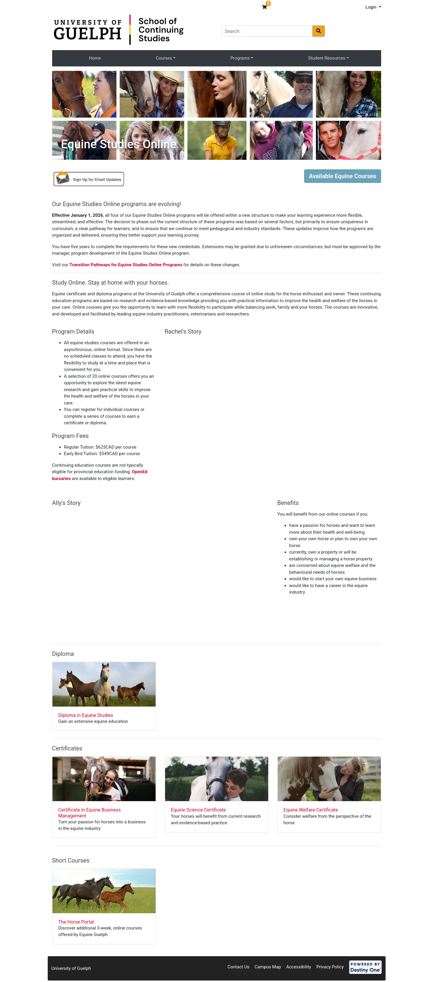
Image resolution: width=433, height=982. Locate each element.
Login (371, 7)
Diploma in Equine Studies (85, 715)
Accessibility (298, 967)
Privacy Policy (329, 967)
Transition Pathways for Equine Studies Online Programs (125, 264)
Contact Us (239, 967)
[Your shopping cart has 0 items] (265, 7)
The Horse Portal (76, 922)
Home (95, 58)
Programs (240, 58)
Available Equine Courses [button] (342, 176)
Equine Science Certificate (198, 810)
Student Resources (327, 58)
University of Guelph (71, 968)
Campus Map (268, 967)
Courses (164, 58)
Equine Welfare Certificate (311, 810)
